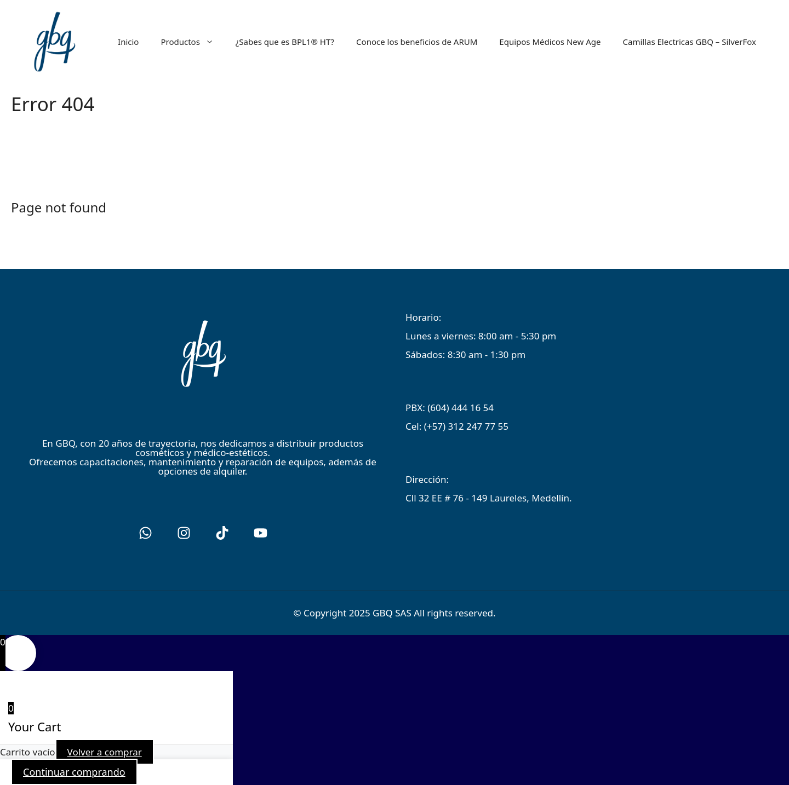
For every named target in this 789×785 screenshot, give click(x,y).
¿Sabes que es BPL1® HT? (285, 41)
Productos (192, 41)
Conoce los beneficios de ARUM (416, 41)
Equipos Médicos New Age (550, 41)
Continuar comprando (74, 771)
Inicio (128, 41)
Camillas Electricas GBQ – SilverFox (689, 41)
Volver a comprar (104, 752)
